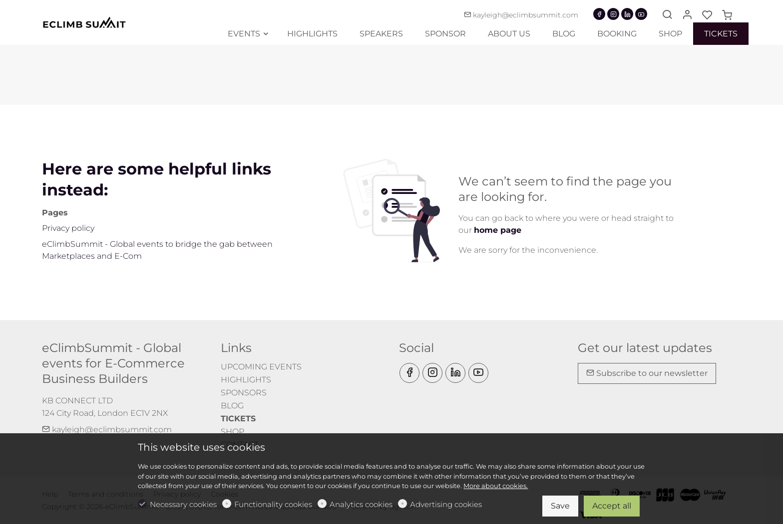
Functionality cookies (273, 504)
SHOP (232, 431)
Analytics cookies (361, 504)
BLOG (232, 405)
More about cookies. (495, 486)
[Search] (667, 15)
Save (560, 506)
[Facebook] (599, 14)
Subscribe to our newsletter (647, 373)
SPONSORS (244, 392)
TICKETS (238, 418)
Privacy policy (68, 228)
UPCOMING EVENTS (261, 366)
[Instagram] (613, 14)
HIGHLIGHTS (246, 379)
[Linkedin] (627, 14)
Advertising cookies (446, 504)
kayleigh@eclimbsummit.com (521, 14)
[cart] (727, 15)
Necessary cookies (183, 504)
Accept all (611, 506)
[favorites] (707, 15)
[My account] (687, 15)
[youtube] (641, 14)
